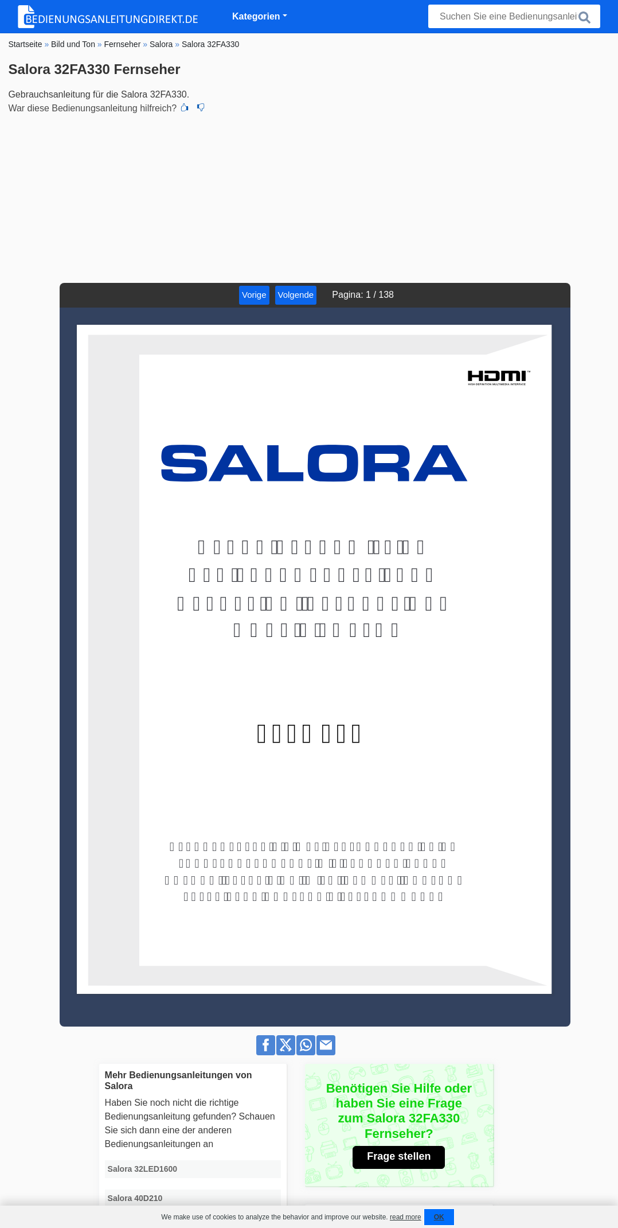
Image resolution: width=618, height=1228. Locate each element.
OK (439, 1217)
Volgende (296, 295)
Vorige (254, 295)
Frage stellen (399, 1156)
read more (405, 1217)
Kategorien (256, 16)
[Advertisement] (308, 196)
